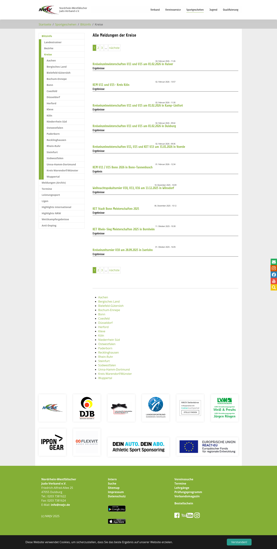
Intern (112, 479)
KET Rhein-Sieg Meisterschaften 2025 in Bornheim (124, 229)
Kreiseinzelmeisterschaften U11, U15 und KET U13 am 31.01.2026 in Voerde (139, 147)
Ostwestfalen (107, 344)
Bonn (101, 314)
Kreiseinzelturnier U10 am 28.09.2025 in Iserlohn (123, 250)
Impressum (116, 492)
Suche (112, 483)
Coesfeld (104, 318)
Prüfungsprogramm (188, 492)
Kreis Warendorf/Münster (115, 374)
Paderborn (105, 348)
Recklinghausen (108, 352)
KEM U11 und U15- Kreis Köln (111, 85)
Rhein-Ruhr (105, 357)
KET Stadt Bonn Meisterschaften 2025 (116, 209)
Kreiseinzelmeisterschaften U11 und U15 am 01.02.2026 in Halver (133, 64)
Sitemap (114, 488)
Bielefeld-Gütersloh (111, 306)
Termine (180, 483)
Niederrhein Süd (109, 340)
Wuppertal (105, 378)
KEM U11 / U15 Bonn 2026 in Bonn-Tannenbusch (122, 167)
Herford (103, 327)
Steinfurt (104, 361)
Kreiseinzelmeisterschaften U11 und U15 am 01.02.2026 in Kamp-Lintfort (138, 105)
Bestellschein (183, 503)
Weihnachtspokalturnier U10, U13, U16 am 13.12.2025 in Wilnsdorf (133, 188)
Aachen (103, 297)
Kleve (101, 331)
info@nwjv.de (60, 505)
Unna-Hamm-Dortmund (114, 369)
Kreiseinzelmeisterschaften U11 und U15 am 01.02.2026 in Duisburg (134, 126)
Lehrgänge (181, 488)
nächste (114, 48)
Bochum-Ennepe (109, 310)
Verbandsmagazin (187, 496)
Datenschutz (117, 496)
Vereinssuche (183, 479)
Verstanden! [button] (239, 542)
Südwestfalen (107, 365)
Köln (101, 335)
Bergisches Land (109, 301)
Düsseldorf (105, 323)
